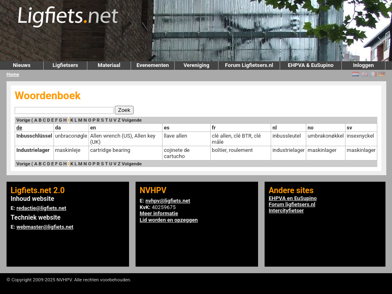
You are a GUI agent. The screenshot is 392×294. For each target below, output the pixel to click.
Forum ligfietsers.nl (292, 204)
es (166, 128)
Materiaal (109, 65)
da (58, 128)
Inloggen (363, 65)
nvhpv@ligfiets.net (167, 201)
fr (214, 128)
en (93, 128)
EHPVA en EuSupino (293, 198)
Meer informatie (159, 213)
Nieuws (21, 65)
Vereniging (196, 65)
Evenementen (152, 65)
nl (274, 128)
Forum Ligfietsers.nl (249, 65)
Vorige (23, 120)
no (310, 128)
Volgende (132, 120)
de (19, 128)
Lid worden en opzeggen (169, 220)
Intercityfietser (286, 210)
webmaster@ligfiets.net (44, 227)
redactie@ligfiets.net (41, 208)
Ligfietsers (65, 65)
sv (349, 128)
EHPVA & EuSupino (311, 65)
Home (13, 74)
